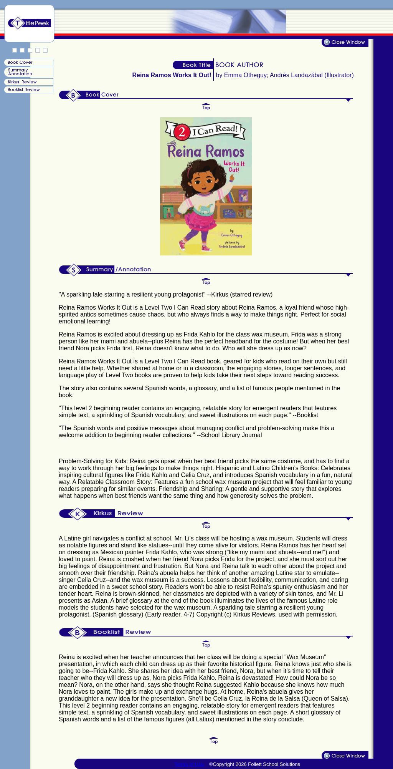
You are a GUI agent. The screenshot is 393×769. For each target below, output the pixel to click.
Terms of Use (189, 764)
